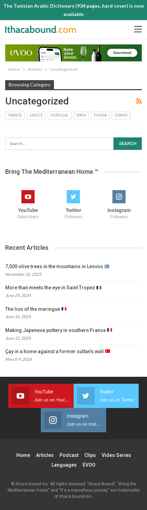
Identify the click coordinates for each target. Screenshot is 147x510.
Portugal (59, 115)
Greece (36, 115)
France (15, 115)
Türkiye (121, 115)
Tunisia (100, 115)
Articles (45, 455)
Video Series (116, 455)
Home (23, 455)
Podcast (69, 455)
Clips (90, 455)
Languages (64, 465)
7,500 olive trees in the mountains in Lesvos (57, 266)
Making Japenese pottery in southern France (58, 330)
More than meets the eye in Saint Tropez (53, 287)
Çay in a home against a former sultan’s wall (57, 351)
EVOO (89, 465)
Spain (81, 115)
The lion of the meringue (35, 309)
